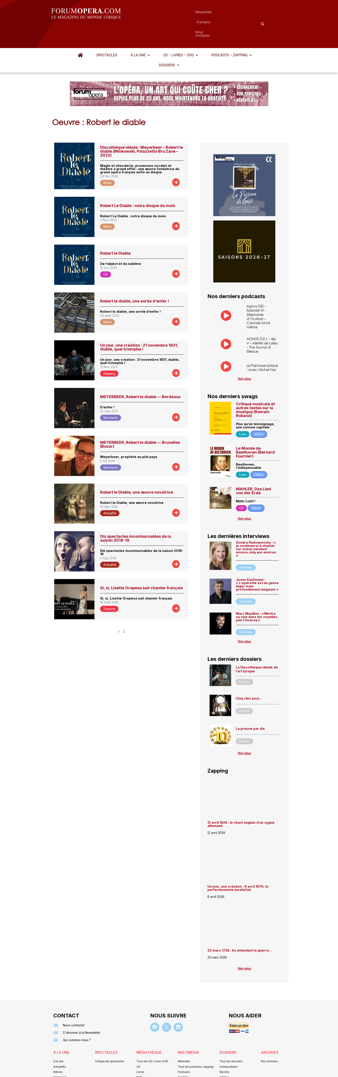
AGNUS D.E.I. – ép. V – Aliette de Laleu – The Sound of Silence (262, 323)
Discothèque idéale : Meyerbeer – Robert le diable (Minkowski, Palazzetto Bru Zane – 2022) (141, 130)
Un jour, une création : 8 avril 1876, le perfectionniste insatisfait (237, 866)
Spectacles (106, 34)
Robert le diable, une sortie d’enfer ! (134, 279)
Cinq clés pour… (249, 677)
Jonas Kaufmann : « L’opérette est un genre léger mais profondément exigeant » (257, 563)
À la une (140, 34)
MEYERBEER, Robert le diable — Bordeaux (140, 375)
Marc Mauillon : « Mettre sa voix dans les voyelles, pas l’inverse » (257, 595)
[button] (140, 34)
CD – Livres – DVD (180, 34)
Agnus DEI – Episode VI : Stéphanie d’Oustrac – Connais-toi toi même (258, 295)
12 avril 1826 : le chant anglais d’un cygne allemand (240, 802)
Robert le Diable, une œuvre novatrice (136, 471)
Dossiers (169, 44)
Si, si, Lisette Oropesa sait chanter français (141, 566)
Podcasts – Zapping (231, 34)
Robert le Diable (115, 232)
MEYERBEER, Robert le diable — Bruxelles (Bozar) (140, 423)
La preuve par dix (250, 707)
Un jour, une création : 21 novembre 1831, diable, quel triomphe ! (139, 326)
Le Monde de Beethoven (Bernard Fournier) (255, 431)
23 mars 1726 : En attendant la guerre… (239, 929)
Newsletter (162, 13)
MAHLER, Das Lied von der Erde (253, 469)
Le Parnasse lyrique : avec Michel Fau (262, 346)
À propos (188, 13)
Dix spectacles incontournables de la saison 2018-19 (135, 517)
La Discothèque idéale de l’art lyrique (257, 648)
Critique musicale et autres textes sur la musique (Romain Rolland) (255, 388)
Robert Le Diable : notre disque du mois (137, 184)
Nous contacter (218, 13)
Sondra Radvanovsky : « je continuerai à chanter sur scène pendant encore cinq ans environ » (256, 527)
